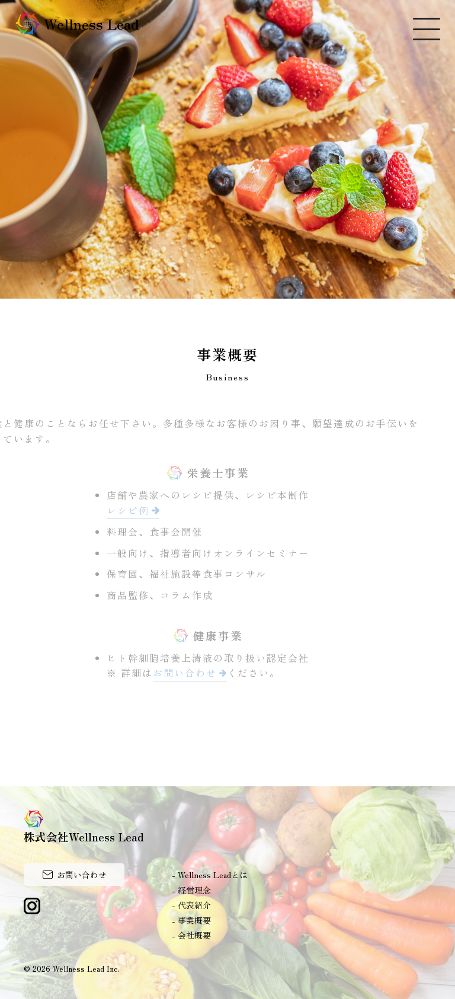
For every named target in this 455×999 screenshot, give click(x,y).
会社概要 (194, 935)
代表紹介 (194, 905)
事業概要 (194, 920)
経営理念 (194, 890)
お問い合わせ (183, 672)
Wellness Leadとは (213, 874)
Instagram (32, 906)
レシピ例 (126, 510)
